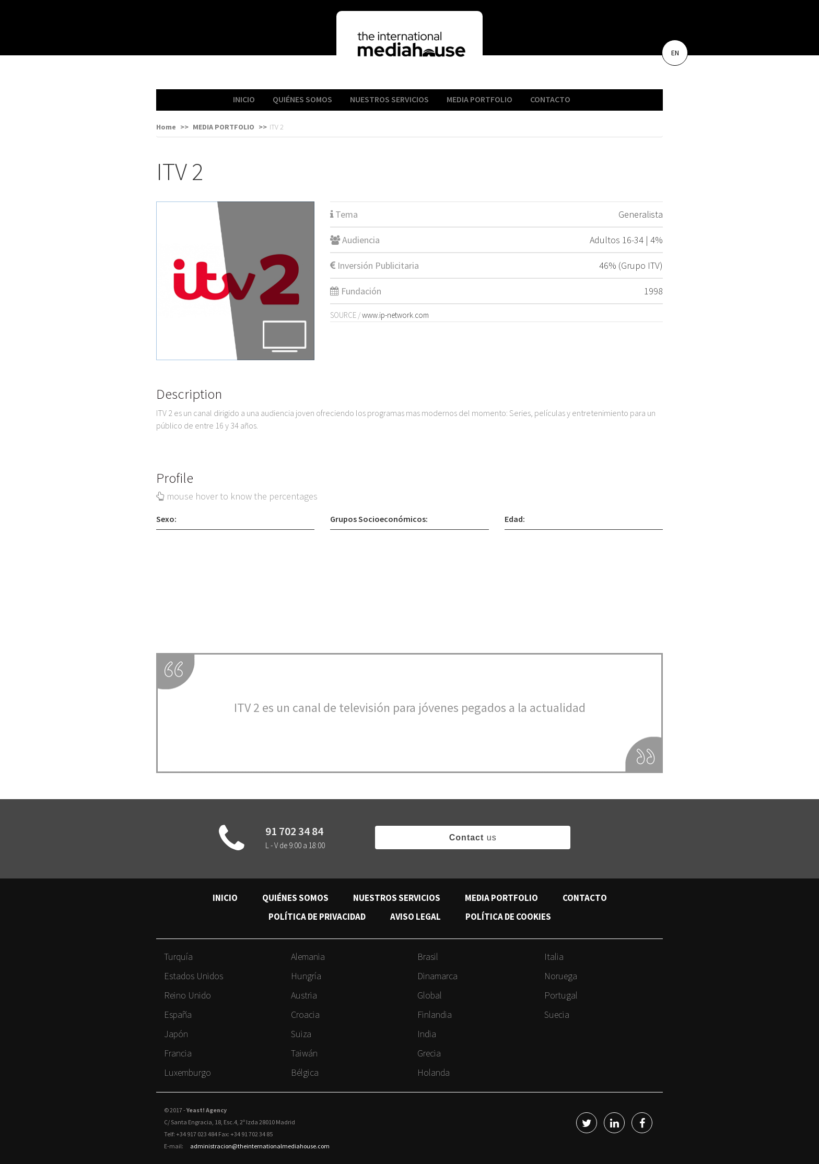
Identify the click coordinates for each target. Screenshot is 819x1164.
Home (166, 127)
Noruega (560, 976)
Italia (554, 957)
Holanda (433, 1072)
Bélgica (305, 1072)
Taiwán (304, 1053)
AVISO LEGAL (415, 916)
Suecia (556, 1014)
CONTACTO (550, 99)
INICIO (244, 99)
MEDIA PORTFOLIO (479, 99)
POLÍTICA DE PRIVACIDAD (317, 916)
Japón (176, 1034)
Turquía (178, 957)
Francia (178, 1053)
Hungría (306, 976)
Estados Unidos (193, 976)
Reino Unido (187, 995)
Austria (304, 995)
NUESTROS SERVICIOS (389, 99)
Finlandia (434, 1014)
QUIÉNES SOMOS (302, 99)
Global (429, 995)
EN (675, 52)
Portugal (561, 995)
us (473, 837)
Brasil (427, 957)
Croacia (305, 1014)
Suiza (301, 1034)
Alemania (308, 957)
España (178, 1014)
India (426, 1034)
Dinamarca (437, 976)
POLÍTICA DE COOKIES (508, 916)
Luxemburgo (187, 1072)
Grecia (429, 1053)
